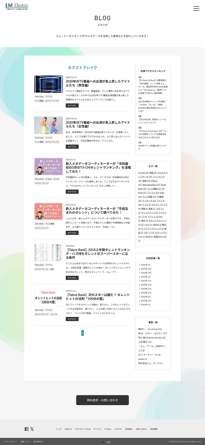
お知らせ (68, 429)
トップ (58, 429)
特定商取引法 (38, 441)
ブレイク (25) (153, 192)
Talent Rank (39, 96)
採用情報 (153, 429)
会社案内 (129, 429)
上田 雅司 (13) (144, 342)
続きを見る (72, 105)
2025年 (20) (146, 269)
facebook (26, 429)
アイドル (48, 96)
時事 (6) (144, 208)
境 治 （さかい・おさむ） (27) (152, 333)
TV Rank (48, 179)
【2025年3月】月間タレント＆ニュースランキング (152, 121)
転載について (25, 441)
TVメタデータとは (82, 429)
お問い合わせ (141, 429)
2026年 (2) (145, 265)
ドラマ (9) (146, 204)
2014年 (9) (145, 304)
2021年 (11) (146, 280)
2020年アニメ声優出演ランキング (152, 147)
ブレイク (53, 314)
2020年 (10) (146, 284)
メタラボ (118, 429)
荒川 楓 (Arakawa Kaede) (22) (152, 337)
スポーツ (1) (149, 232)
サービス (97, 429)
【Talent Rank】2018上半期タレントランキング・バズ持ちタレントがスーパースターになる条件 (98, 254)
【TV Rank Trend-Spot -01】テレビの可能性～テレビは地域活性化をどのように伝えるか (152, 134)
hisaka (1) (142, 359)
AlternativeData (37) (151, 184)
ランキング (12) (149, 200)
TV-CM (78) (143, 173)
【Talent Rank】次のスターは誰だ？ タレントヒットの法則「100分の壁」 (98, 297)
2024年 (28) (146, 273)
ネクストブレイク (52, 101)
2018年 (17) (146, 292)
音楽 (52, 269)
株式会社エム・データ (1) (150, 363)
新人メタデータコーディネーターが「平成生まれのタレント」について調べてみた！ (97, 210)
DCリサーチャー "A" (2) (149, 354)
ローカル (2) (146, 224)
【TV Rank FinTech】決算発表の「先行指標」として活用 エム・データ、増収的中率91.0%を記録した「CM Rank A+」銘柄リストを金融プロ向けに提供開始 (153, 86)
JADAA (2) (157, 224)
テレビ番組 (39, 101)
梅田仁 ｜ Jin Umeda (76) (150, 329)
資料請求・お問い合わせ (102, 400)
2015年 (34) (146, 300)
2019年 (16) (146, 288)
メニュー (196, 8)
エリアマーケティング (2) (152, 228)
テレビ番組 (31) (154, 188)
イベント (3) (152, 216)
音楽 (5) (152, 208)
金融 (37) (146, 180)
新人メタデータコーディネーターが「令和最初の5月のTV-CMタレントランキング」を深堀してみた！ (98, 167)
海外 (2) (144, 220)
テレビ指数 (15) (149, 196)
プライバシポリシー (11, 441)
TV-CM (56, 179)
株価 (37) (153, 173)
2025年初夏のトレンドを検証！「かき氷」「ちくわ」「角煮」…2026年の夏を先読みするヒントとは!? (152, 106)
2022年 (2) (145, 276)
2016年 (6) (145, 296)
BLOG (102, 18)
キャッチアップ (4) (149, 212)
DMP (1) (149, 236)
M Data (17, 6)
